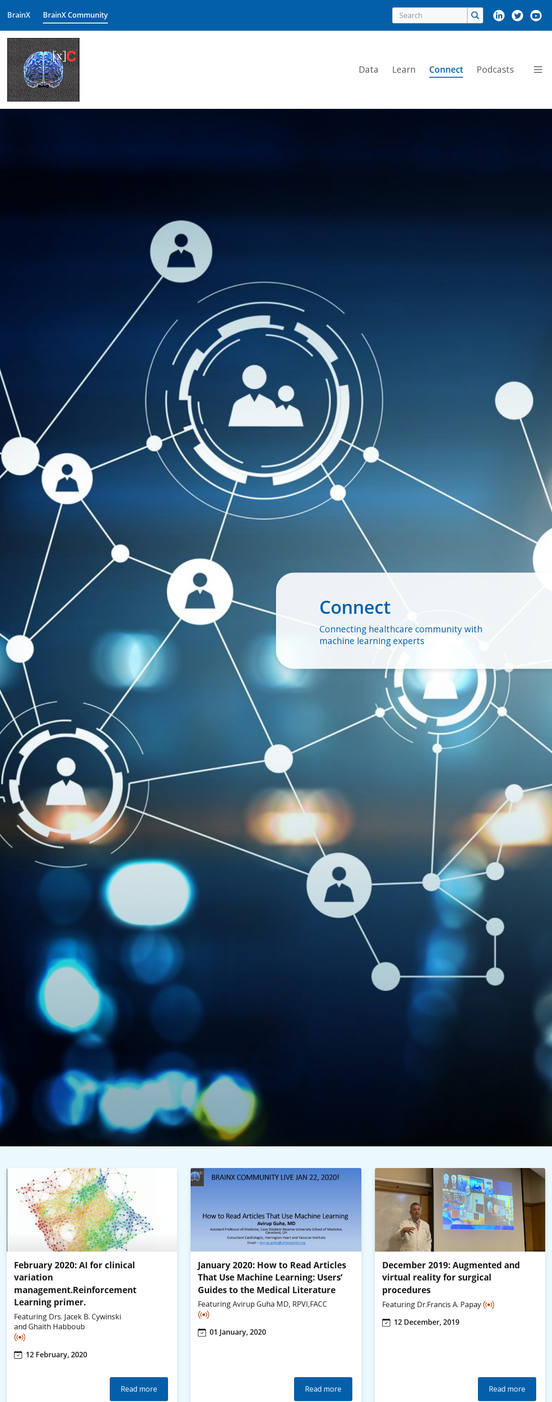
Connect (446, 69)
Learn (404, 69)
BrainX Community (75, 15)
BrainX (18, 15)
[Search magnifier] (475, 15)
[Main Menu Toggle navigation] (538, 69)
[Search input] (432, 15)
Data (369, 69)
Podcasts (495, 69)
